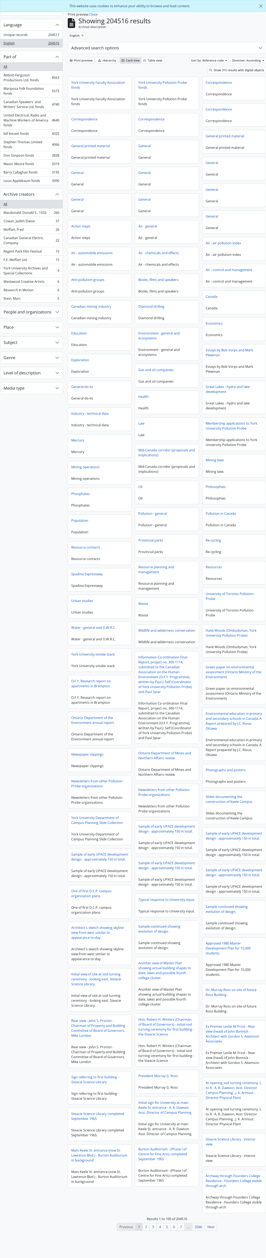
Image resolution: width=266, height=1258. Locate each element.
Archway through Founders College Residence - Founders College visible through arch (99, 1204)
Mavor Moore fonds (31, 164)
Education (79, 333)
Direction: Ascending (247, 60)
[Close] (261, 6)
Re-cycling (213, 540)
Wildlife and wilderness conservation (166, 630)
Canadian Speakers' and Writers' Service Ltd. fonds (31, 104)
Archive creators (19, 194)
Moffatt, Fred (31, 230)
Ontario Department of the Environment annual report (92, 720)
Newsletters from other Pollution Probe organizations (164, 792)
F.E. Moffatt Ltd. (31, 260)
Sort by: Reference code (208, 60)
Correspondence (219, 82)
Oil (140, 487)
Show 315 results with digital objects (236, 70)
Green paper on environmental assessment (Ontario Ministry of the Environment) (233, 672)
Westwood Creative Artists (31, 282)
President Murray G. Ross (158, 1095)
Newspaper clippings (154, 763)
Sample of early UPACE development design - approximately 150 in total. (99, 830)
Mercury (77, 440)
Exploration (80, 360)
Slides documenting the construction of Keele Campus (229, 799)
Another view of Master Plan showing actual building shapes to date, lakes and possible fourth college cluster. (164, 990)
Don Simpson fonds (31, 156)
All (5, 66)
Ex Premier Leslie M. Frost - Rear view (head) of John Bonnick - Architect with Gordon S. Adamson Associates (98, 1057)
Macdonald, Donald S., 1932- (31, 213)
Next (211, 1227)
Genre (9, 357)
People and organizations (27, 312)
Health (143, 396)
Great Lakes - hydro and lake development (228, 389)
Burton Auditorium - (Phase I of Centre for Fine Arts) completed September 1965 (162, 1174)
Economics (214, 323)
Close (93, 14)
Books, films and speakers (158, 279)
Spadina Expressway (87, 574)
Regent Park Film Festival (31, 252)
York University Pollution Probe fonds (162, 85)
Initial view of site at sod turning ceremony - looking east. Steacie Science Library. (96, 1009)
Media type (14, 388)
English (31, 44)
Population (79, 520)
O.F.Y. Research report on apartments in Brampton (91, 683)
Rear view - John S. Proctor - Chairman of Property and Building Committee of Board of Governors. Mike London (233, 1053)
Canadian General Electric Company (31, 240)
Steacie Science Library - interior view (96, 1165)
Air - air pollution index (223, 243)
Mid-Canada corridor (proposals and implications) (166, 452)
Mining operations (85, 467)
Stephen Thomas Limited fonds (31, 144)
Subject (11, 342)
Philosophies (216, 487)
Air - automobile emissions (92, 253)
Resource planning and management (156, 569)
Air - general (147, 226)
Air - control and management (229, 270)
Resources (214, 567)
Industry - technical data (90, 413)
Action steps (80, 226)
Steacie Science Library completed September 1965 (232, 1141)
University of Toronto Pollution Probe (230, 596)
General (144, 146)
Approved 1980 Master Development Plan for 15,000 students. (228, 968)
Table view (152, 60)
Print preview (81, 60)
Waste (143, 603)
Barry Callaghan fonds (31, 173)
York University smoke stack (93, 654)
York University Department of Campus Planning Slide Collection (164, 829)
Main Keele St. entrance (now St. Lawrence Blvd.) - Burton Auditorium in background (234, 1181)
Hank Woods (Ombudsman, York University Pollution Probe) (231, 633)
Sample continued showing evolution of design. (227, 929)
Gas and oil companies (156, 370)
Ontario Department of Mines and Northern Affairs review (97, 757)
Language (13, 25)
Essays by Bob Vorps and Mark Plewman (229, 352)
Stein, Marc (31, 299)
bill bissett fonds (31, 134)
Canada (211, 296)
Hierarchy (107, 60)
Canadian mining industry (91, 306)
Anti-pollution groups (87, 279)
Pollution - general (152, 513)
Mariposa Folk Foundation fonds (31, 91)
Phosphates (80, 494)
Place (9, 327)
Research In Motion (31, 291)
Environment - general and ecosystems (159, 335)
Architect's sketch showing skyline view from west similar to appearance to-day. (97, 962)
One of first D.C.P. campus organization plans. (158, 912)
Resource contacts (85, 547)
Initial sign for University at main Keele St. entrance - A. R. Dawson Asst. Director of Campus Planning (164, 1127)
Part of (10, 56)
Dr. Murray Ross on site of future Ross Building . (231, 1012)
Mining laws (215, 460)
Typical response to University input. (99, 920)
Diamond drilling (151, 306)
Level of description (22, 373)
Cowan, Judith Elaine (31, 222)
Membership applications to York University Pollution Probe (231, 426)
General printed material (225, 136)
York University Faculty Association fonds (98, 85)
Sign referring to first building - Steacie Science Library (229, 1105)
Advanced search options (95, 48)
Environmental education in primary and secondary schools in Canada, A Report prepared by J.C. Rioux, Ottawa (234, 721)
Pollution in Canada (221, 513)
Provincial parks (150, 540)
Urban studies (82, 601)
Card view (130, 60)
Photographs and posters (226, 770)
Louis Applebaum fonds (31, 181)
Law (141, 423)
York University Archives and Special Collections (31, 270)
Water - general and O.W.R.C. (93, 627)
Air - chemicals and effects (158, 253)
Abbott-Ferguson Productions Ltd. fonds (31, 77)
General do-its (82, 386)
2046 (198, 1227)
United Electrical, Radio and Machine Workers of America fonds (31, 120)
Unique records (31, 35)
